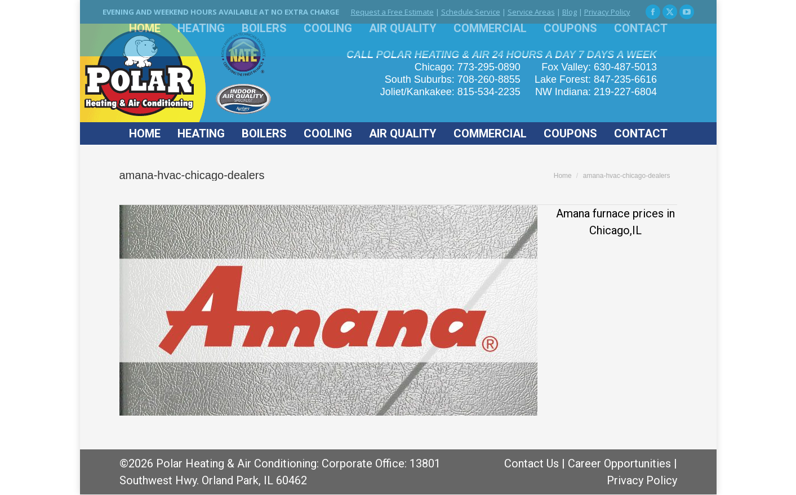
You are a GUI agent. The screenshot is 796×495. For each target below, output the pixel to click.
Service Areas (531, 12)
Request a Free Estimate (392, 12)
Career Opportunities (619, 463)
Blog (569, 12)
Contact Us (531, 463)
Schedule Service (470, 12)
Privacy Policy (607, 12)
